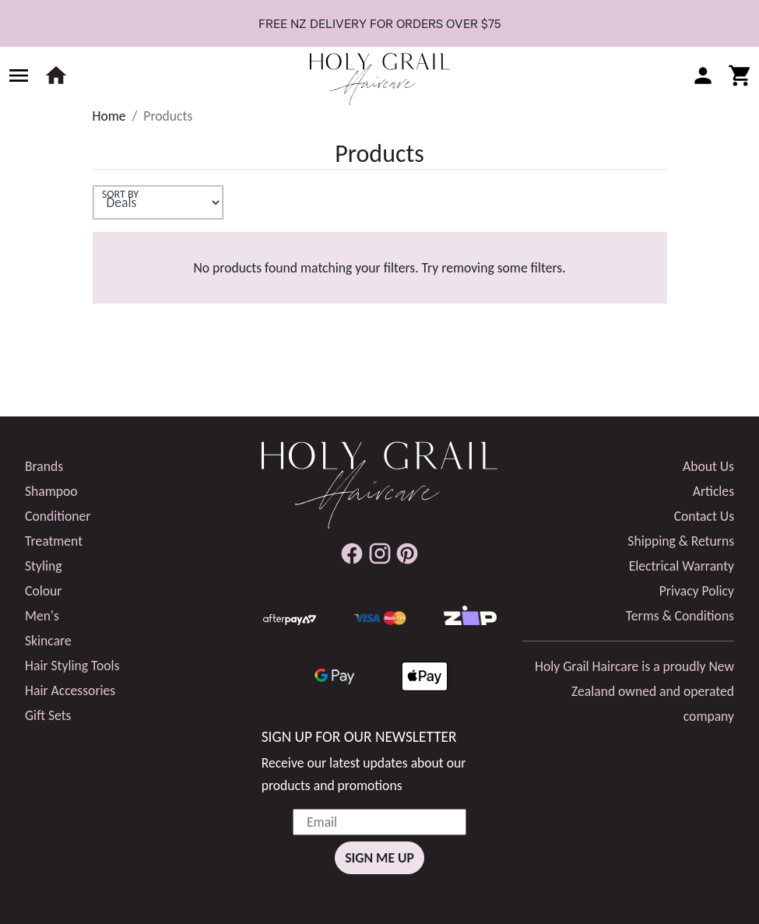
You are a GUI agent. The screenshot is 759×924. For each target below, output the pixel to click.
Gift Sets (48, 715)
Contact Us (704, 516)
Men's (42, 615)
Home (109, 116)
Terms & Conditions (680, 615)
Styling (43, 565)
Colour (43, 590)
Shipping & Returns (680, 541)
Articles (713, 491)
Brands (44, 466)
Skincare (48, 640)
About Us (708, 466)
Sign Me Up (379, 857)
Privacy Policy (696, 590)
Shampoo (51, 491)
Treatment (54, 541)
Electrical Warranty (681, 565)
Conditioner (57, 516)
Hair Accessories (70, 690)
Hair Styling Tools (72, 665)
